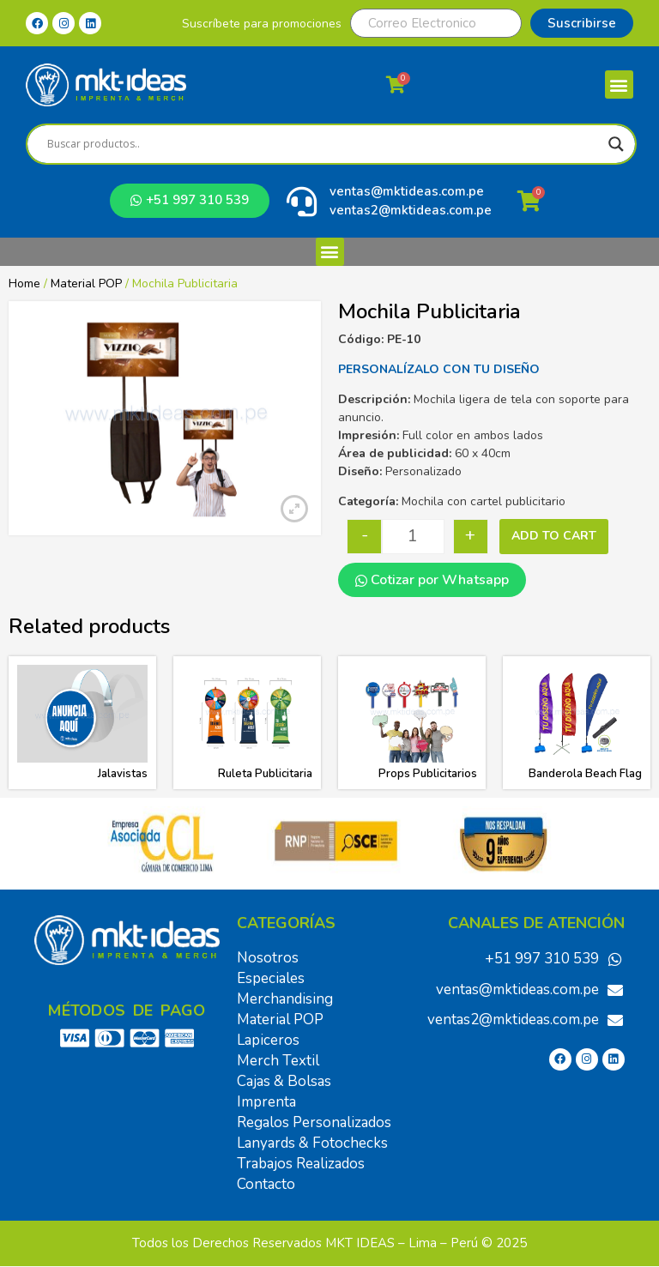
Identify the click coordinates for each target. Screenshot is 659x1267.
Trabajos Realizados (301, 1163)
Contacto (266, 1184)
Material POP (86, 283)
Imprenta (266, 1102)
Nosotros (268, 958)
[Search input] (323, 144)
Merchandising (285, 999)
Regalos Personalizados (314, 1122)
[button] (619, 84)
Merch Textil (278, 1061)
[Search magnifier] (616, 144)
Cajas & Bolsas (284, 1081)
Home (24, 283)
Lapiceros (268, 1040)
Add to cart (553, 536)
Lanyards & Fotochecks (312, 1143)
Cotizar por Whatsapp (432, 579)
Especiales (271, 978)
